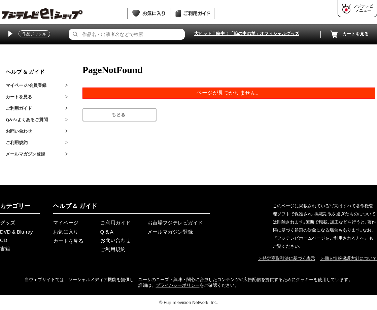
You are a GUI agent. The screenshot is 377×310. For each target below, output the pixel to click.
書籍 (5, 248)
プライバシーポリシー (178, 285)
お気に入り (65, 232)
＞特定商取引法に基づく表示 (286, 258)
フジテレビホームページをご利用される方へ (321, 238)
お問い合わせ (19, 131)
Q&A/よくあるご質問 (27, 119)
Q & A (106, 232)
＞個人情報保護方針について (348, 258)
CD (3, 240)
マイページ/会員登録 (26, 85)
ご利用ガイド (19, 108)
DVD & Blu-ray (16, 232)
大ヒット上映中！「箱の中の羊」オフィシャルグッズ (246, 33)
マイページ (65, 223)
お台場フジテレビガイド (175, 223)
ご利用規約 (17, 142)
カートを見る (349, 34)
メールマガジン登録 (25, 154)
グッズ (7, 223)
